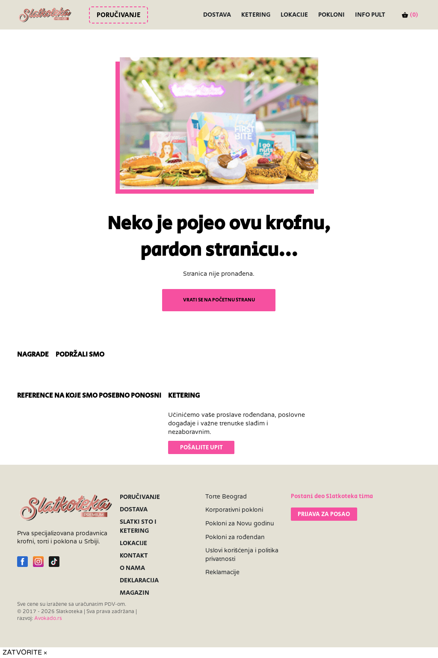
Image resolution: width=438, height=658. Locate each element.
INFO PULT (370, 14)
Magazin (134, 592)
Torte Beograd (226, 496)
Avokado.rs (48, 618)
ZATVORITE (25, 652)
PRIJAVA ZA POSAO (324, 514)
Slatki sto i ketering (138, 526)
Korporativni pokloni (234, 509)
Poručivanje (118, 15)
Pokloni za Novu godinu (239, 523)
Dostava (217, 14)
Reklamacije (222, 572)
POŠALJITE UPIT (201, 447)
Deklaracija (139, 580)
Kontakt (134, 555)
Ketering (255, 14)
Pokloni (331, 14)
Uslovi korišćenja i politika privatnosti (241, 555)
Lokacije (294, 14)
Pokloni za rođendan (235, 537)
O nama (132, 568)
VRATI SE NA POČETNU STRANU (219, 300)
